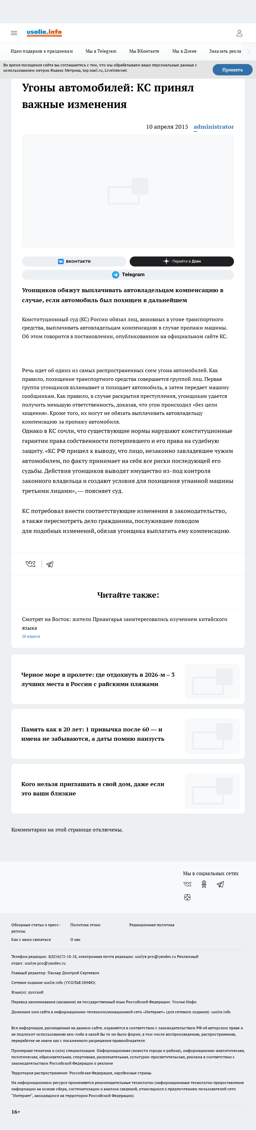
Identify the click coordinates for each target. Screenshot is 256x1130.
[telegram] (52, 564)
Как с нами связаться (31, 939)
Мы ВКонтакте (144, 51)
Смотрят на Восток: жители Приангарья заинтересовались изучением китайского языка (128, 628)
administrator (214, 126)
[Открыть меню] (14, 33)
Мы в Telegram (101, 51)
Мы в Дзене (184, 51)
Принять (232, 70)
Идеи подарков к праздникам (42, 51)
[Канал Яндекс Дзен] (182, 261)
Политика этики (85, 924)
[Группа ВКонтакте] (74, 261)
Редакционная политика (151, 924)
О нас (75, 939)
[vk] (31, 564)
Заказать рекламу (228, 51)
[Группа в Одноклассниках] (204, 884)
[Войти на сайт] (239, 33)
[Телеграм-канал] (128, 275)
